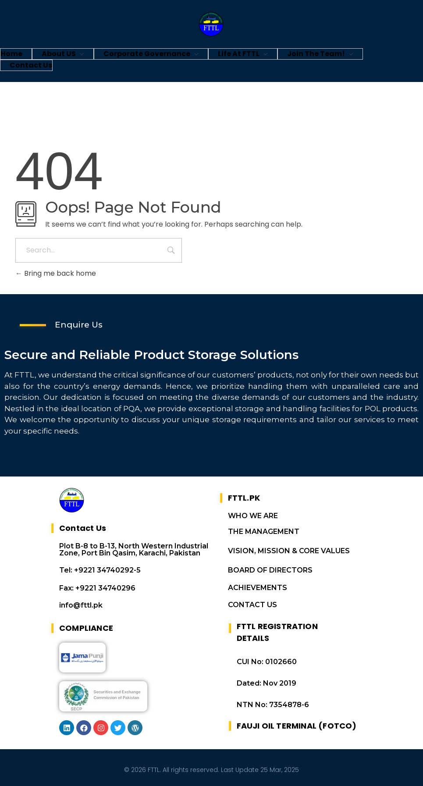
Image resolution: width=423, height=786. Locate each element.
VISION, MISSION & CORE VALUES (289, 551)
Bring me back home (55, 273)
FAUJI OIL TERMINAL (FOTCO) (297, 725)
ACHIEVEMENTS (257, 587)
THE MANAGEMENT (263, 531)
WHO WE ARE (253, 516)
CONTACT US (252, 605)
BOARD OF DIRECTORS (270, 570)
